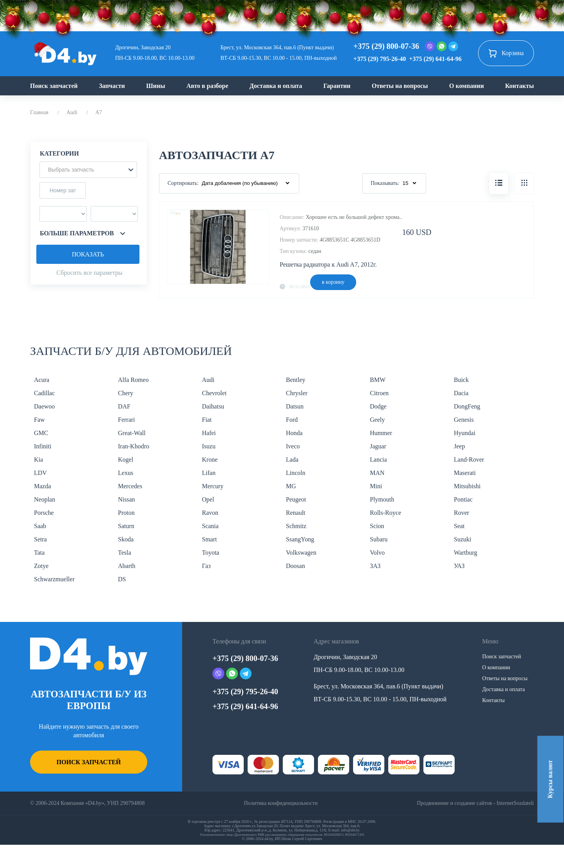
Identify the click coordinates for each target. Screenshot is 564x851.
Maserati (465, 472)
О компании (466, 85)
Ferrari (126, 419)
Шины (155, 85)
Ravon (210, 512)
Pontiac (463, 499)
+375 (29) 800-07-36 (386, 46)
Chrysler (296, 393)
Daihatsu (213, 406)
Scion (377, 526)
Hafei (209, 433)
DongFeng (467, 406)
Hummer (381, 433)
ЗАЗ (375, 566)
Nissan (126, 499)
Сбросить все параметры (89, 272)
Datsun (294, 406)
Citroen (379, 393)
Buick (461, 379)
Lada (292, 459)
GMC (41, 433)
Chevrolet (214, 393)
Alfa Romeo (133, 379)
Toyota (210, 552)
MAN (377, 472)
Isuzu (209, 446)
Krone (210, 459)
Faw (39, 419)
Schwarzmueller (54, 579)
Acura (41, 379)
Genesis (464, 419)
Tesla (124, 552)
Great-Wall (132, 433)
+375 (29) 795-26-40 (379, 59)
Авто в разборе (207, 85)
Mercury (212, 486)
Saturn (126, 526)
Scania (210, 526)
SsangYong (300, 539)
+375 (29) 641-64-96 (435, 59)
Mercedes (130, 486)
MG (291, 486)
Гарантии (336, 85)
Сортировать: (183, 183)
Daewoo (44, 406)
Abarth (126, 566)
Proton (126, 512)
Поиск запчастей (54, 85)
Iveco (293, 446)
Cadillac (44, 393)
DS (122, 579)
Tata (39, 552)
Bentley (295, 379)
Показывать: (385, 183)
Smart (209, 539)
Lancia (378, 459)
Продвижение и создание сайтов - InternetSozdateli (475, 803)
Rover (461, 512)
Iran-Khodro (133, 446)
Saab (40, 526)
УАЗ (459, 566)
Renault (295, 512)
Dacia (461, 393)
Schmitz (296, 526)
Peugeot (296, 499)
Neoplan (44, 499)
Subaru (378, 539)
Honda (294, 433)
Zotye (41, 566)
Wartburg (465, 552)
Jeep (459, 446)
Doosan (295, 566)
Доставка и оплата (276, 85)
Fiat (207, 419)
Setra (40, 539)
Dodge (378, 406)
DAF (124, 406)
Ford (292, 419)
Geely (377, 419)
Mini (376, 486)
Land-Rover (469, 459)
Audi (71, 112)
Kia (38, 459)
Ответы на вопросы (400, 85)
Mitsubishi (467, 486)
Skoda (126, 539)
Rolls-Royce (385, 512)
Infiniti (42, 446)
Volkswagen (301, 552)
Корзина (506, 53)
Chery (125, 393)
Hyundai (464, 433)
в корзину (333, 282)
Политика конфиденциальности (281, 803)
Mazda (42, 486)
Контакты (519, 85)
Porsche (44, 512)
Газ (206, 566)
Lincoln (295, 472)
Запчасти (112, 85)
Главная (39, 112)
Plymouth (382, 499)
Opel (208, 499)
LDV (40, 472)
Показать (88, 254)
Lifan (209, 472)
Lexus (125, 472)
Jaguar (378, 446)
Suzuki (462, 539)
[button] (88, 169)
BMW (378, 379)
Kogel (125, 459)
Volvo (377, 552)
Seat (459, 526)
